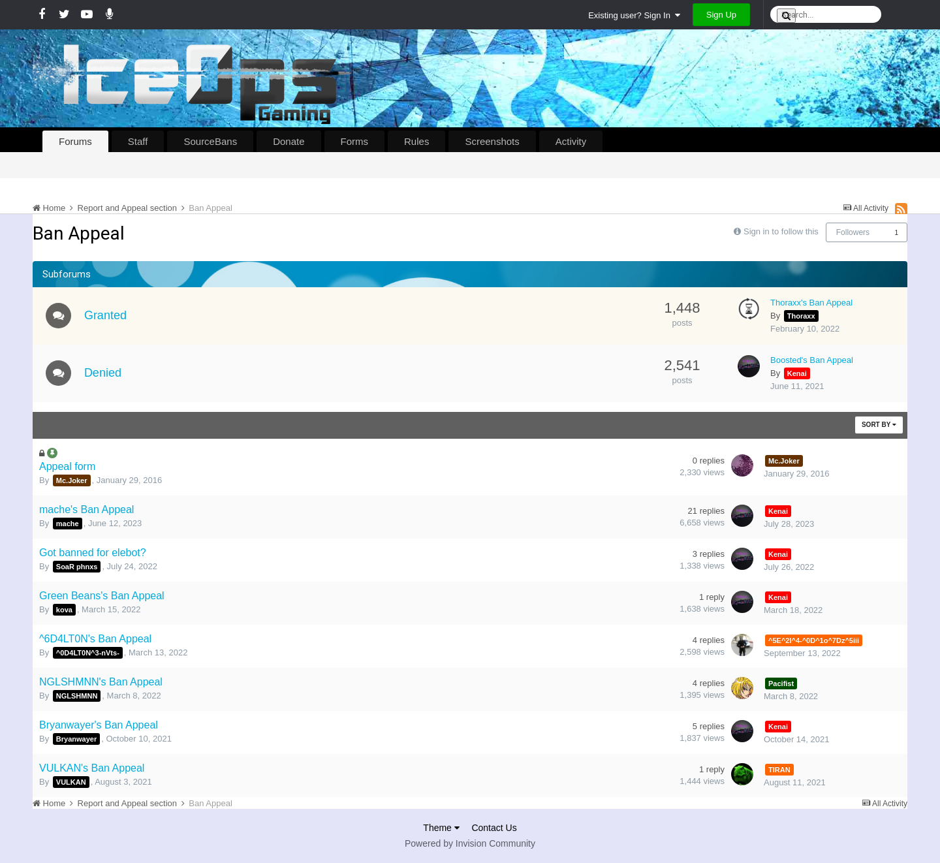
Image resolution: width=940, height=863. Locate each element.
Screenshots (492, 141)
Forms (355, 141)
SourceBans (210, 141)
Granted (106, 315)
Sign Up (721, 15)
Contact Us (493, 828)
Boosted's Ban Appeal (811, 360)
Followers (853, 232)
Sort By (879, 424)
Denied (103, 372)
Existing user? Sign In (634, 15)
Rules (416, 141)
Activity (571, 141)
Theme (441, 828)
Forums (75, 141)
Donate (288, 141)
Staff (138, 141)
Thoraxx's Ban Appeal (811, 302)
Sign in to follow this (781, 231)
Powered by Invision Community (470, 843)
